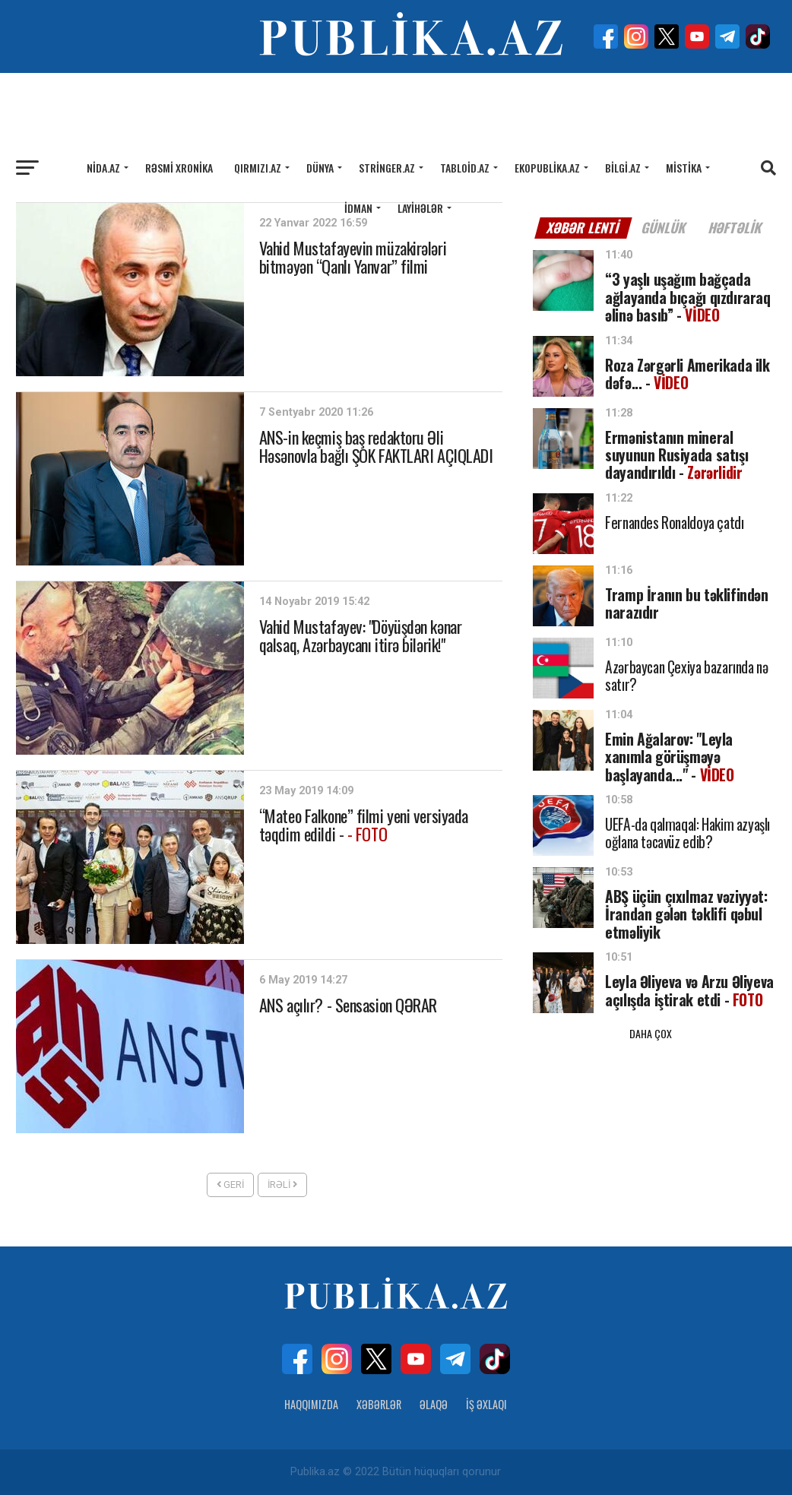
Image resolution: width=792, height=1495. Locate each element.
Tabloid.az (464, 168)
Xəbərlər (378, 1404)
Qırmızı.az (257, 168)
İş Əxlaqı (486, 1404)
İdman (358, 208)
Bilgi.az (623, 168)
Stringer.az (387, 168)
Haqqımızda (311, 1404)
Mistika (684, 168)
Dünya (320, 168)
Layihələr (420, 208)
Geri (230, 1184)
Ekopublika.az (547, 168)
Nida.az (103, 168)
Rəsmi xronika (179, 168)
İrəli (282, 1184)
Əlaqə (434, 1404)
